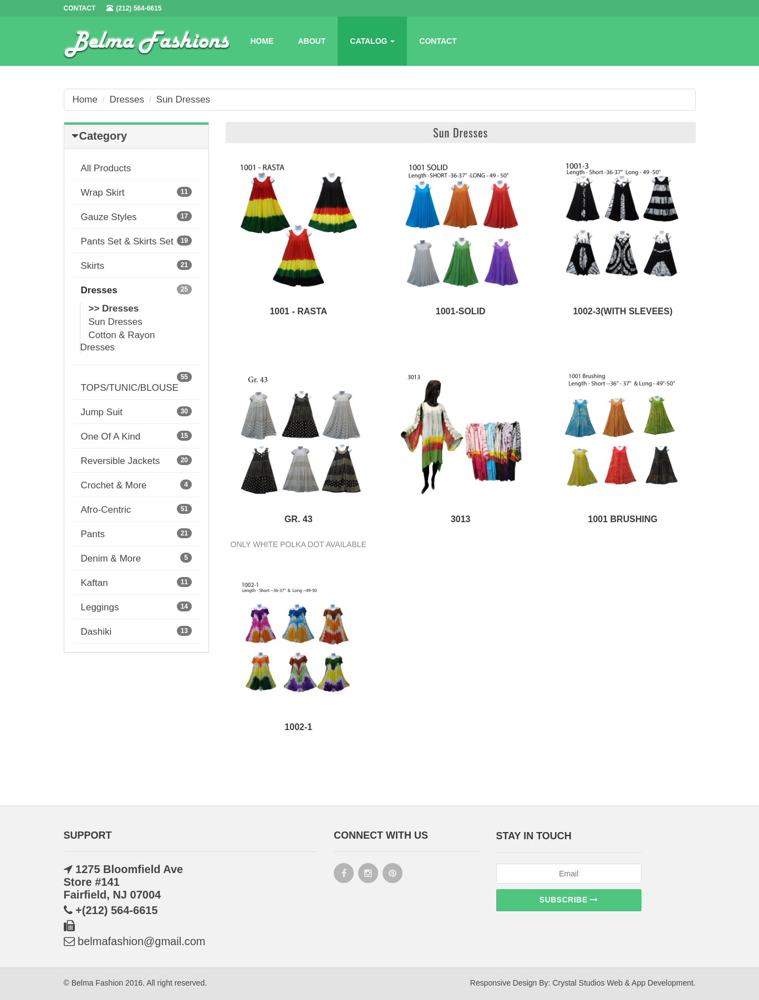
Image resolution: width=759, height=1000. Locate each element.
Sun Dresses (183, 99)
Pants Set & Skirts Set (136, 241)
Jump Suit (136, 411)
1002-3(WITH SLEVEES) (623, 311)
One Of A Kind (136, 436)
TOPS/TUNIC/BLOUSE (136, 382)
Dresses (127, 99)
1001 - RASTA (298, 311)
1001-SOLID (461, 311)
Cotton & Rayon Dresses (117, 341)
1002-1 (298, 727)
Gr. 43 (298, 519)
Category (103, 136)
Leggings (136, 607)
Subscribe (568, 899)
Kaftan (136, 582)
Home (262, 41)
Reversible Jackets (136, 460)
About (312, 41)
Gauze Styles (136, 216)
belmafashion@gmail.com (135, 941)
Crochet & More (136, 485)
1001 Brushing (623, 519)
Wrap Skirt (136, 192)
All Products (106, 168)
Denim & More (136, 558)
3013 (461, 519)
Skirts (136, 265)
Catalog (372, 41)
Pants (136, 533)
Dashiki (136, 631)
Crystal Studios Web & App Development (622, 982)
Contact (437, 41)
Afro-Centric (136, 509)
